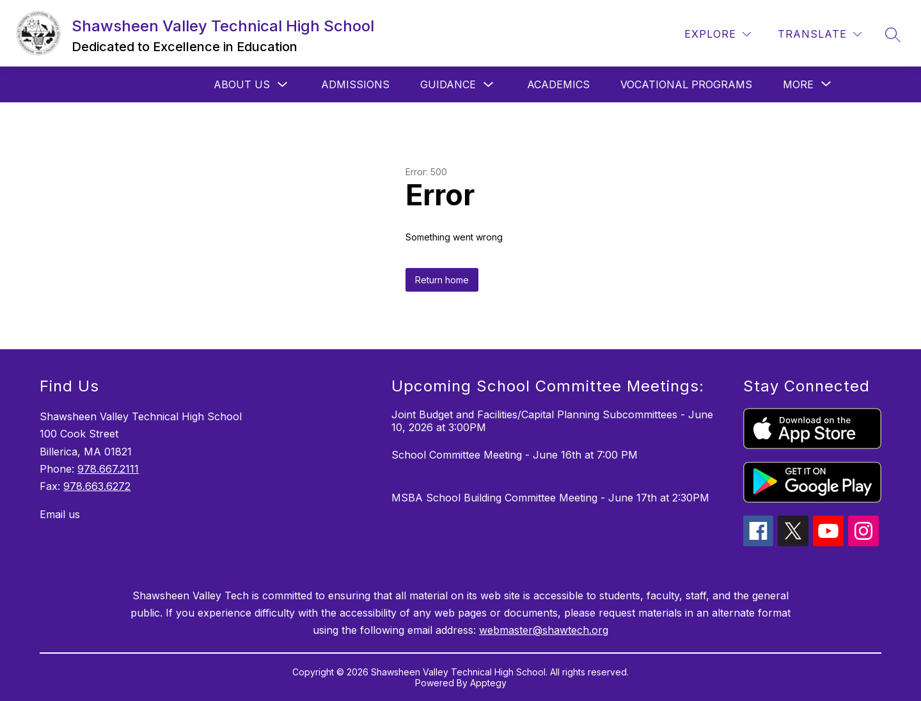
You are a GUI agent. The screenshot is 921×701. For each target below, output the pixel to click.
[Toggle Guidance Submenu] (488, 84)
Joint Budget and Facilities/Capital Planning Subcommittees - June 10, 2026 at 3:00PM (552, 421)
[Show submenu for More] (798, 84)
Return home (442, 279)
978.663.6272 (96, 486)
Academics (558, 84)
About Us (242, 84)
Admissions (355, 84)
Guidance (448, 84)
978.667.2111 (108, 468)
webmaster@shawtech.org (543, 630)
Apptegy (488, 682)
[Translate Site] (820, 34)
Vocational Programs (686, 84)
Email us (60, 514)
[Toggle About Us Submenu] (282, 84)
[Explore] (717, 34)
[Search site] (893, 34)
